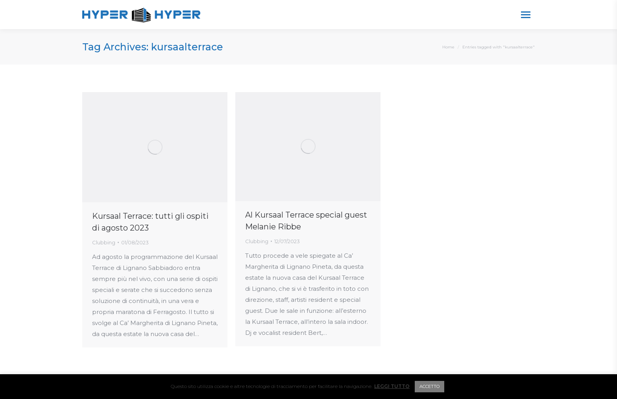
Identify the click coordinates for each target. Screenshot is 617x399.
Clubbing (103, 242)
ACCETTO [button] (429, 386)
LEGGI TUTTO (392, 386)
